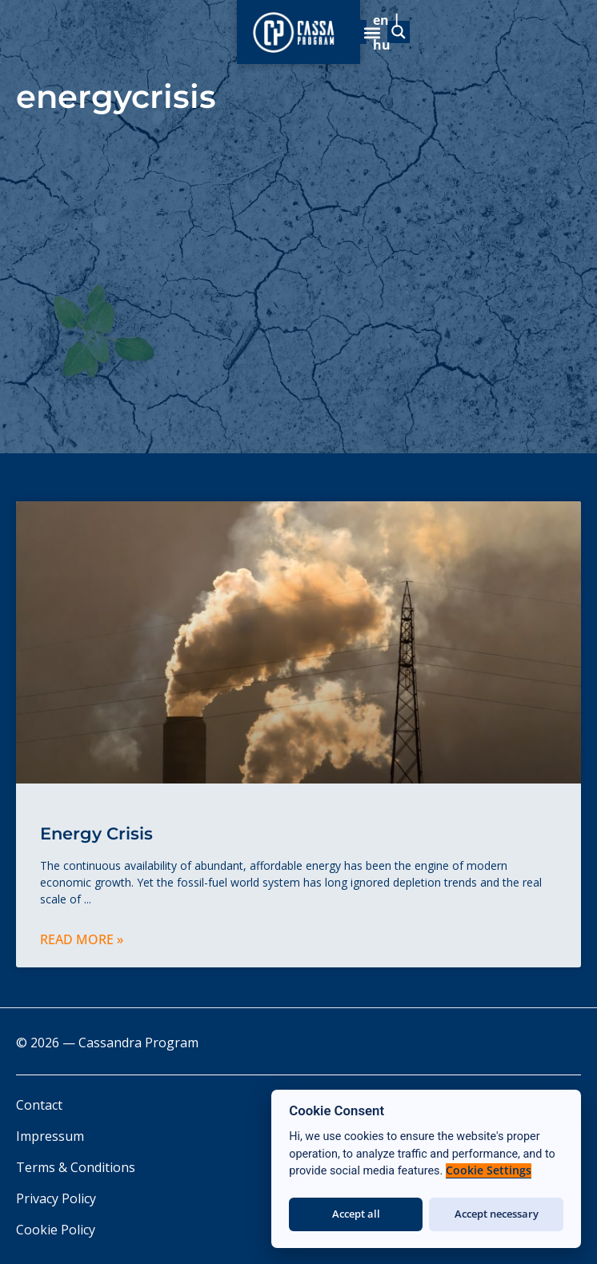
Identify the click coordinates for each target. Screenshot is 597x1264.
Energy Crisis (96, 833)
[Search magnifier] (257, 27)
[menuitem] (430, 26)
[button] (559, 27)
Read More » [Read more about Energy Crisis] (81, 939)
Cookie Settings (488, 1170)
